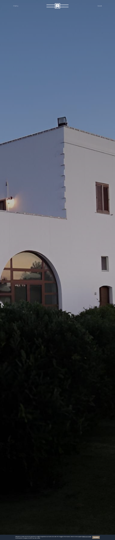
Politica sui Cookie (86, 536)
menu (15, 6)
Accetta (96, 537)
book (100, 6)
